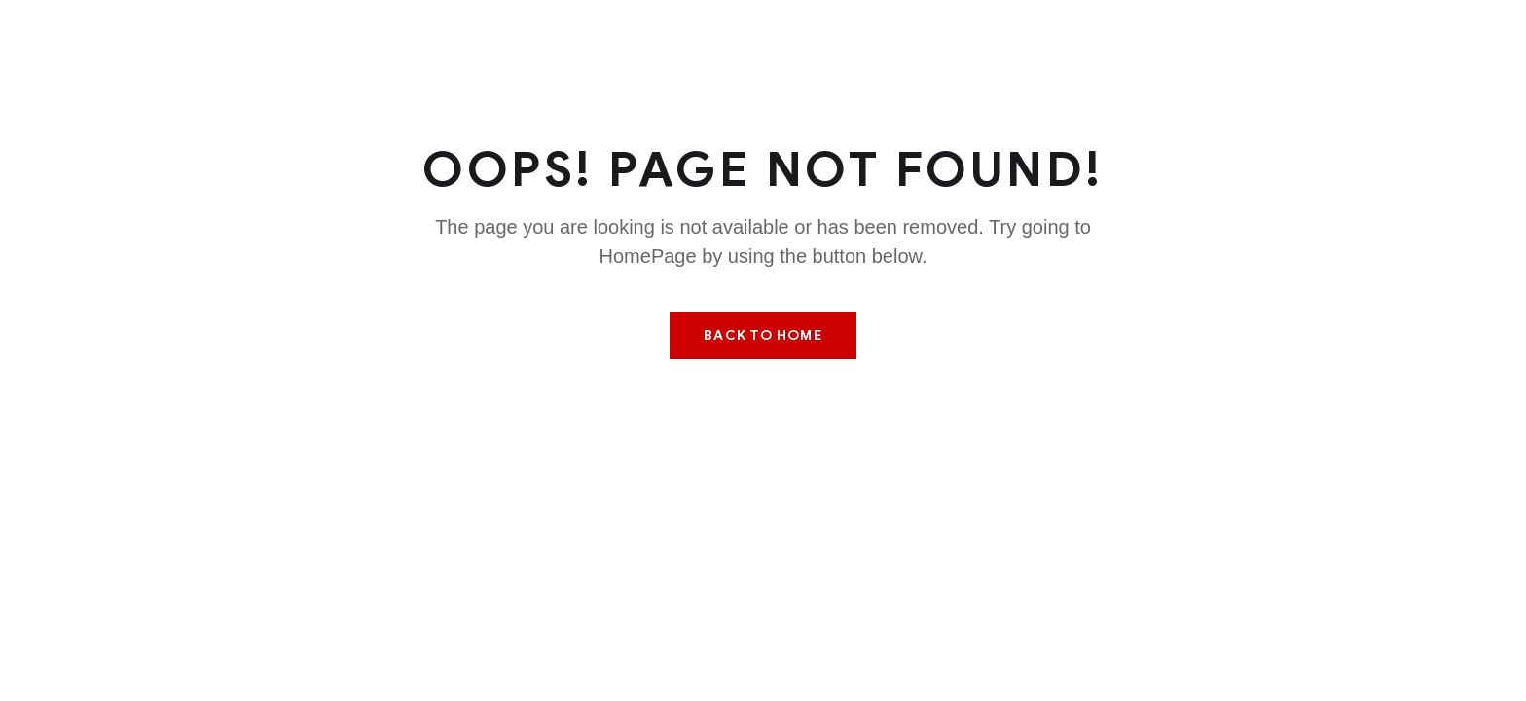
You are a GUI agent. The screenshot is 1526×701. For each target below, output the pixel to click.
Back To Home (762, 335)
